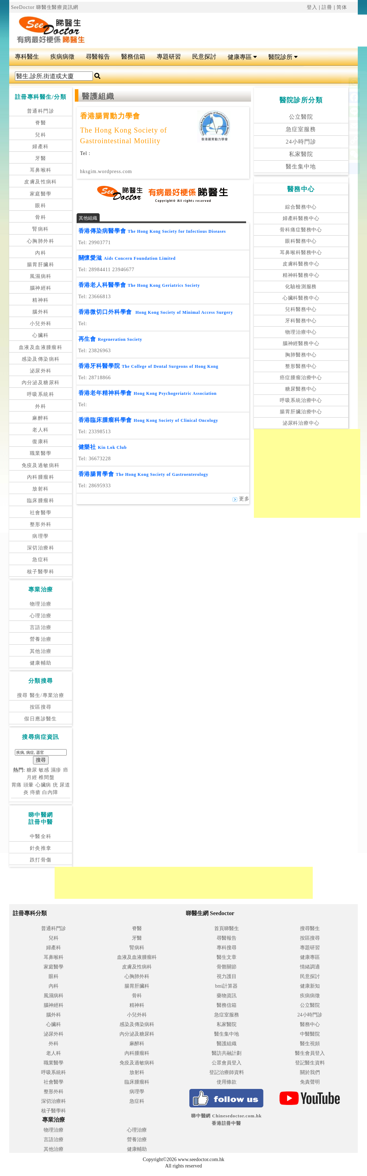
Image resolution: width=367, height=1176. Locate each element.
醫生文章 (227, 957)
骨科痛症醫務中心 (301, 229)
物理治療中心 (301, 332)
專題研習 (169, 56)
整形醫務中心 (301, 366)
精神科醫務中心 (301, 275)
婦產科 (40, 146)
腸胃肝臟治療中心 (301, 411)
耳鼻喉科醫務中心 (301, 252)
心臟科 (40, 335)
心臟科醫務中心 (301, 298)
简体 (342, 7)
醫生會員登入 (310, 1053)
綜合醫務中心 (301, 207)
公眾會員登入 (226, 1062)
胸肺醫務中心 (301, 355)
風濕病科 (41, 276)
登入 (312, 7)
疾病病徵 (62, 56)
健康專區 (242, 57)
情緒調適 (310, 967)
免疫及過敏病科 (41, 465)
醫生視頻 (310, 1043)
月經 (32, 777)
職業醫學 (41, 453)
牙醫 (40, 158)
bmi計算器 (226, 986)
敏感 (44, 770)
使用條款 (227, 1082)
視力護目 (227, 976)
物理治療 (41, 604)
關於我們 (310, 1072)
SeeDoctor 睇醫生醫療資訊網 (44, 7)
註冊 (327, 7)
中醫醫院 (310, 1034)
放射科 (40, 489)
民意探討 (204, 56)
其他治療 (41, 651)
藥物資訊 (227, 995)
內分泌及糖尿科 (41, 382)
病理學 (40, 536)
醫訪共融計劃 (226, 1053)
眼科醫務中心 (301, 241)
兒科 (40, 135)
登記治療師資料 (226, 1072)
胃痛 (16, 785)
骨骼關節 (227, 967)
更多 (241, 498)
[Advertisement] (307, 473)
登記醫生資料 (310, 1062)
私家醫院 (301, 154)
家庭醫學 (41, 194)
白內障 (50, 792)
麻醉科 (40, 418)
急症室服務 (301, 129)
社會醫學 (41, 512)
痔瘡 (35, 792)
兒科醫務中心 (301, 309)
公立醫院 (301, 117)
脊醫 (40, 122)
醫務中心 (310, 1024)
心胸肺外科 (40, 241)
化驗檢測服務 (301, 286)
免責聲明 (310, 1082)
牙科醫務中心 (301, 320)
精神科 (40, 300)
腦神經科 (41, 288)
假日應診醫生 (40, 718)
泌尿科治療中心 (301, 423)
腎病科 (40, 229)
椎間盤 (47, 777)
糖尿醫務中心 (301, 389)
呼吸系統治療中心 (301, 400)
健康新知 (310, 986)
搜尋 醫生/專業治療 (40, 695)
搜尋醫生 (310, 928)
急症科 (40, 559)
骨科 (40, 217)
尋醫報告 (98, 56)
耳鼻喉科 (41, 170)
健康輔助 (41, 663)
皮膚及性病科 (40, 181)
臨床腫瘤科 (40, 500)
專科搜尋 (227, 947)
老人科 (40, 430)
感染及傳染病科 (41, 359)
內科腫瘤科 (40, 477)
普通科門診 (40, 111)
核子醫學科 (40, 571)
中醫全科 (41, 836)
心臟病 (43, 785)
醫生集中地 (301, 166)
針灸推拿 (41, 848)
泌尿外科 (41, 371)
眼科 (40, 205)
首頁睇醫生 (226, 928)
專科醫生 (27, 56)
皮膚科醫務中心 (301, 264)
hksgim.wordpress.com (106, 171)
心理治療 (41, 615)
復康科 (40, 441)
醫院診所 (283, 57)
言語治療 (41, 627)
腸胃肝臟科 (40, 264)
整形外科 (41, 524)
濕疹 (56, 770)
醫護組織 (227, 1043)
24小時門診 (301, 142)
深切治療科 (40, 548)
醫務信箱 (133, 56)
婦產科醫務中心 (301, 218)
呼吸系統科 (40, 394)
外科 (40, 406)
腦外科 (40, 312)
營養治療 (41, 639)
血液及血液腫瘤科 (40, 347)
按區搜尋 (41, 707)
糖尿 (32, 770)
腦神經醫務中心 (301, 343)
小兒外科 (41, 323)
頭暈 (28, 785)
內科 (40, 253)
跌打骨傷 (41, 860)
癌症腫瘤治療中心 (301, 377)
